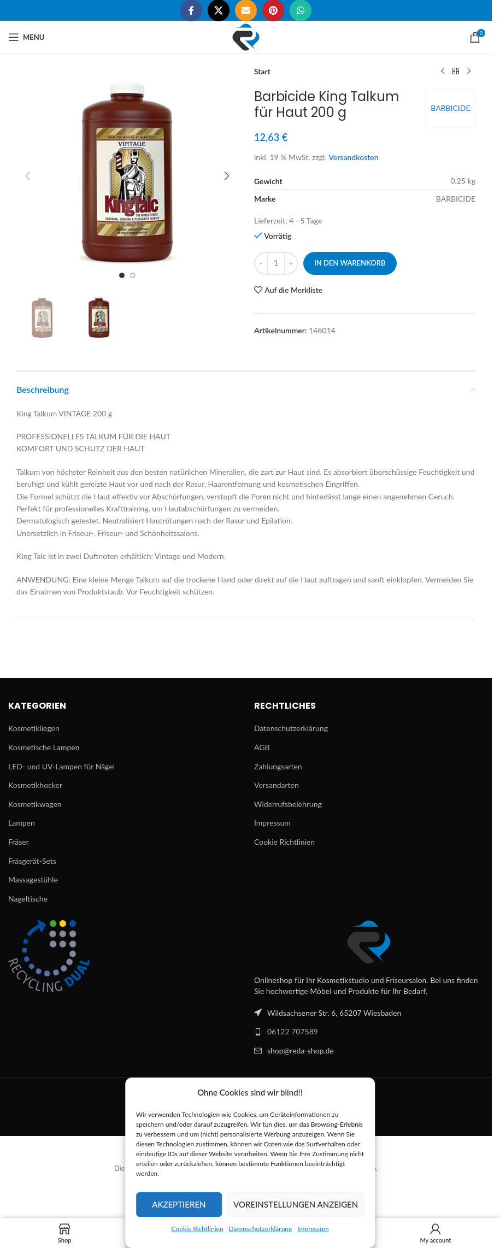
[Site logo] (246, 36)
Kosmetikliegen (34, 728)
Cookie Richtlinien (197, 1229)
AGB (262, 747)
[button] (27, 176)
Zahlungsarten (278, 766)
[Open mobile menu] (26, 37)
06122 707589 (292, 1031)
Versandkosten (353, 157)
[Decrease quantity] (261, 263)
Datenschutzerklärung (260, 1229)
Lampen (21, 822)
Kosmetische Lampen (43, 747)
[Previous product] (442, 71)
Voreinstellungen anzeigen (295, 1204)
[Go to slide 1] (122, 275)
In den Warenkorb (350, 262)
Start (262, 71)
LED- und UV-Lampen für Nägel (61, 766)
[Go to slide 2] (133, 275)
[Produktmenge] (276, 263)
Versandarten (276, 785)
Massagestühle (33, 879)
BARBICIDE (450, 108)
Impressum (312, 1229)
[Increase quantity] (291, 263)
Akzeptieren (178, 1204)
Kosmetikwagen (35, 804)
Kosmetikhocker (35, 785)
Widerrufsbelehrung (288, 804)
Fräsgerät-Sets (32, 861)
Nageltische (28, 898)
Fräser (18, 841)
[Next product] (468, 71)
